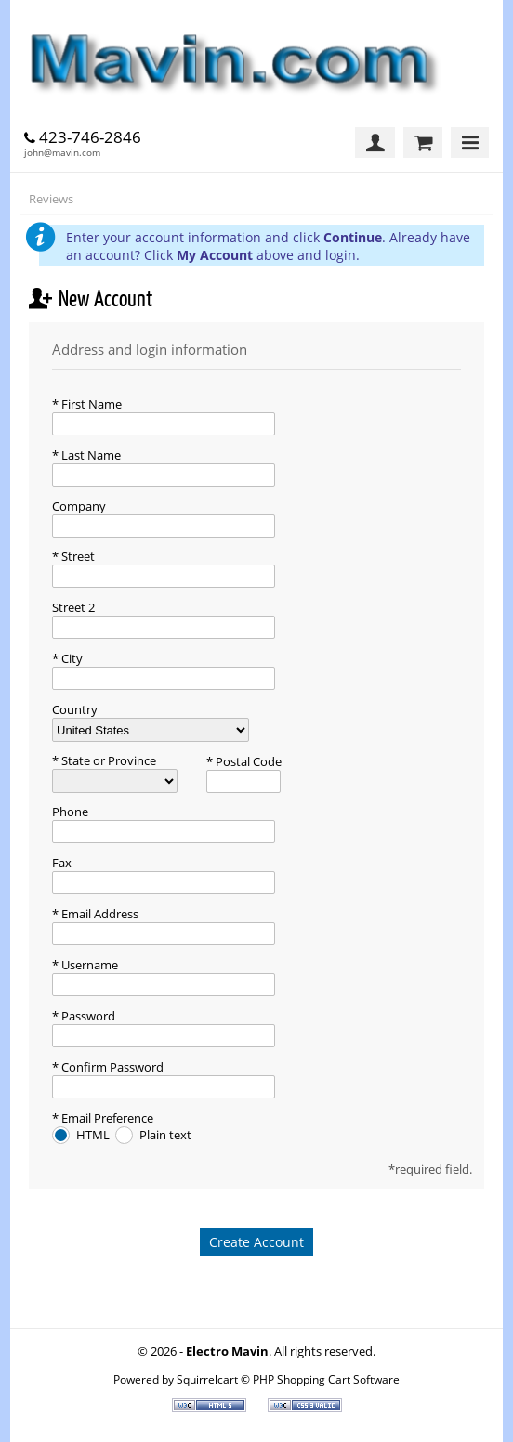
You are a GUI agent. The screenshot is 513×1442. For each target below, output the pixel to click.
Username (88, 964)
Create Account (256, 1242)
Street (77, 556)
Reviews (51, 198)
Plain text (165, 1134)
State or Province (107, 760)
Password (87, 1015)
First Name (90, 404)
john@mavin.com (62, 152)
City (71, 658)
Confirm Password (111, 1067)
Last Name (90, 455)
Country (75, 709)
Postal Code (247, 761)
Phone (70, 811)
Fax (62, 862)
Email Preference (106, 1118)
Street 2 (73, 607)
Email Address (98, 913)
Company (79, 506)
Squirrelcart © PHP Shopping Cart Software (288, 1378)
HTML (94, 1134)
